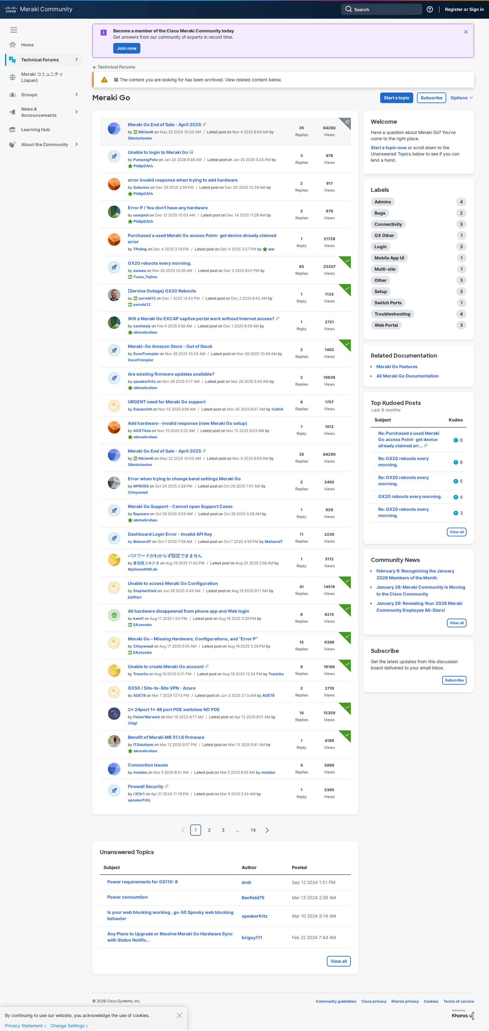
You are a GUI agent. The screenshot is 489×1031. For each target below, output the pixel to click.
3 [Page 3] (223, 830)
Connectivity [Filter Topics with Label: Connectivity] (388, 224)
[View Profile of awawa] (139, 270)
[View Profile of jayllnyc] (135, 597)
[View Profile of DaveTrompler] (146, 353)
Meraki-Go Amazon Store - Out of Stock (170, 346)
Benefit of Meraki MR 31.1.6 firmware (166, 737)
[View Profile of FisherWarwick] (146, 717)
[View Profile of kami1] (138, 618)
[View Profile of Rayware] (141, 513)
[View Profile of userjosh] (141, 215)
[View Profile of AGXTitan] (142, 430)
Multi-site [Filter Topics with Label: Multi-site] (385, 269)
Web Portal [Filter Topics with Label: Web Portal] (386, 325)
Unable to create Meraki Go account (166, 666)
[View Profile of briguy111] (252, 937)
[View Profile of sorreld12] (147, 298)
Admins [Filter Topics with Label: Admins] (383, 201)
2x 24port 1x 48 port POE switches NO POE (174, 709)
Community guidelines (336, 1001)
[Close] (179, 1019)
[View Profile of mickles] (140, 772)
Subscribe (432, 97)
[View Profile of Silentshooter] (140, 138)
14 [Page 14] (253, 830)
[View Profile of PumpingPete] (145, 159)
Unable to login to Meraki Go (158, 152)
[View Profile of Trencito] (140, 674)
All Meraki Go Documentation (407, 375)
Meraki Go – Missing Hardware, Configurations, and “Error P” (193, 638)
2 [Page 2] (209, 830)
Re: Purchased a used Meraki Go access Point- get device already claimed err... (408, 439)
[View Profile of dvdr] (247, 882)
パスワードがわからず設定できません (165, 555)
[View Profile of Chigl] (132, 723)
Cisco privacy (373, 1001)
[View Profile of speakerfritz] (144, 381)
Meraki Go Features (397, 366)
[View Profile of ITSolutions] (143, 744)
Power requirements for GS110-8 (142, 881)
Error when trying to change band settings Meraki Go (184, 478)
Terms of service (458, 1001)
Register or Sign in (464, 9)
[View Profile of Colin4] (277, 409)
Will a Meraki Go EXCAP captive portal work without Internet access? (201, 318)
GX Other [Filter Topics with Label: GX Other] (384, 235)
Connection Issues (148, 764)
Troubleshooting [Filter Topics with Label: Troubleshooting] (392, 313)
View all (339, 961)
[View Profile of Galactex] (141, 187)
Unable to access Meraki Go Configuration (173, 583)
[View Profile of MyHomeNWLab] (142, 569)
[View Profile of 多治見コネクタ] (146, 563)
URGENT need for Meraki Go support (167, 401)
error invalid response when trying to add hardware (183, 180)
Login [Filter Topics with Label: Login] (381, 246)
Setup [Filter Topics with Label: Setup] (381, 291)
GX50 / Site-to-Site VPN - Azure (162, 688)
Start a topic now (389, 147)
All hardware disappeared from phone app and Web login (188, 611)
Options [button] (459, 97)
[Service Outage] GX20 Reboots (162, 290)
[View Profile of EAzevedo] (142, 624)
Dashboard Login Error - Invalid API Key (170, 534)
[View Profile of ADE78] (139, 695)
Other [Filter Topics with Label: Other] (381, 280)
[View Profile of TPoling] (140, 249)
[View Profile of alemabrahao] (145, 332)
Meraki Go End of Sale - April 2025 (165, 124)
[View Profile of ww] (271, 249)
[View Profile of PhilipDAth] (143, 166)
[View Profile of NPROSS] (141, 486)
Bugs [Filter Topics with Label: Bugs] (380, 213)
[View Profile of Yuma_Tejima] (145, 276)
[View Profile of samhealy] (142, 326)
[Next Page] (267, 830)
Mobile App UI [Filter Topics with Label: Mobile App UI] (389, 257)
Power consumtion (127, 897)
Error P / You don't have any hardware (168, 207)
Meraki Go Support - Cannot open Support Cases (180, 506)
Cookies (431, 1001)
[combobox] (381, 9)
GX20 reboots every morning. (159, 263)
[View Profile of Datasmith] (142, 409)
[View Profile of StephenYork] (145, 590)
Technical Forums (113, 66)
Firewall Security (146, 786)
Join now (127, 48)
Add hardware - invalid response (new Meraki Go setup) (187, 423)
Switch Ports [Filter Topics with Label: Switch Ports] (388, 302)
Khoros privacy (405, 1001)
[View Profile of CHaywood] (138, 492)
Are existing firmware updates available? (171, 374)
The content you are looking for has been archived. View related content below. (198, 79)
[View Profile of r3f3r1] (139, 793)
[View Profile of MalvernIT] (142, 541)
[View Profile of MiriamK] (145, 132)
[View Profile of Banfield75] (253, 897)
